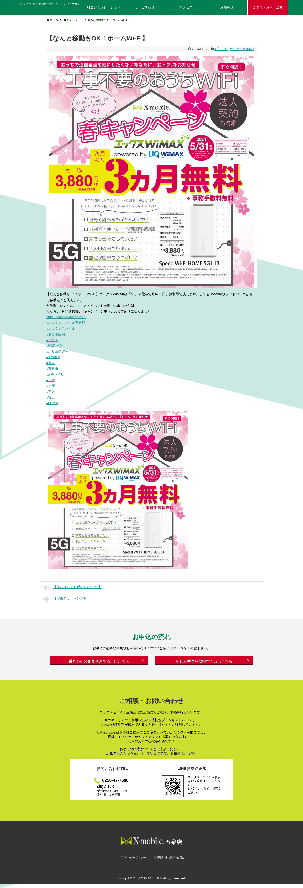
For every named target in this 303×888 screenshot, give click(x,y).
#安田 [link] (50, 397)
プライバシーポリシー (132, 861)
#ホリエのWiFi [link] (57, 351)
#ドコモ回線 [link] (55, 334)
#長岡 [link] (50, 380)
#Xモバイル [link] (55, 374)
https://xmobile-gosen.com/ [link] (66, 317)
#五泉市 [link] (52, 369)
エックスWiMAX (242, 49)
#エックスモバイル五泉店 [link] (65, 323)
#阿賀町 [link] (52, 403)
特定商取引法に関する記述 (167, 861)
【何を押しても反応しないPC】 (72, 587)
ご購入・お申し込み (268, 7)
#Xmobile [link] (53, 357)
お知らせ (227, 7)
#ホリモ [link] (52, 340)
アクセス (186, 7)
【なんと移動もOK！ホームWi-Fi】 (108, 20)
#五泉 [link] (50, 363)
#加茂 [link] (50, 386)
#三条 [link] (50, 391)
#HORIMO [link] (54, 346)
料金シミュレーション (104, 7)
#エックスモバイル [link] (60, 328)
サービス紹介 (145, 7)
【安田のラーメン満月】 (66, 599)
